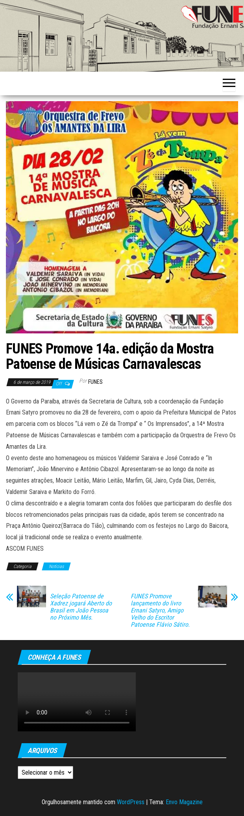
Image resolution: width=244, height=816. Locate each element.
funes (95, 382)
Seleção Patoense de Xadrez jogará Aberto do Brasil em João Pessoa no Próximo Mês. (81, 607)
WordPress (130, 802)
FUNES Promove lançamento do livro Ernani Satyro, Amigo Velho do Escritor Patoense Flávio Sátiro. (160, 610)
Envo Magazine (184, 802)
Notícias (56, 566)
